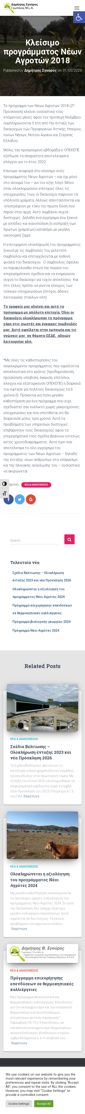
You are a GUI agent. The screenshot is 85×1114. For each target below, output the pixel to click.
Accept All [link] (44, 1103)
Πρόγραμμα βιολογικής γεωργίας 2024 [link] (41, 621)
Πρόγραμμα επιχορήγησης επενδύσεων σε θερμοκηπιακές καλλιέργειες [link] (42, 983)
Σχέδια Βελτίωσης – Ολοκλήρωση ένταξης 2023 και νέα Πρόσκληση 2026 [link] (40, 752)
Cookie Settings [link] (18, 1103)
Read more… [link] (32, 796)
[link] (79, 17)
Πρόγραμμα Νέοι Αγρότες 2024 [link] (35, 630)
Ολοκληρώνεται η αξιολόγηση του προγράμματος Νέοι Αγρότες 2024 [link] (40, 879)
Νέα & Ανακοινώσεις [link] (36, 485)
